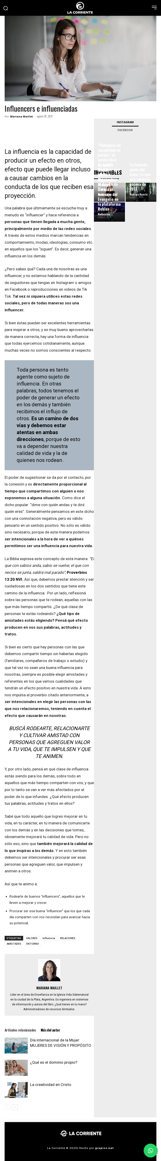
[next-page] (15, 1107)
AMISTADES (14, 943)
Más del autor (50, 1029)
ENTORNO (32, 943)
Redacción (104, 214)
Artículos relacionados (20, 1029)
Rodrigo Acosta (139, 194)
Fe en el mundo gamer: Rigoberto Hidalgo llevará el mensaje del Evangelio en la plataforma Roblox (109, 187)
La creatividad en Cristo (50, 1084)
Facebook (125, 130)
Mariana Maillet (21, 116)
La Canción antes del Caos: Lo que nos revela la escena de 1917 (140, 177)
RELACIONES (67, 938)
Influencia (49, 938)
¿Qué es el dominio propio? (53, 1062)
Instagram (125, 122)
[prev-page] (7, 1107)
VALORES (31, 938)
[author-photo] (49, 981)
